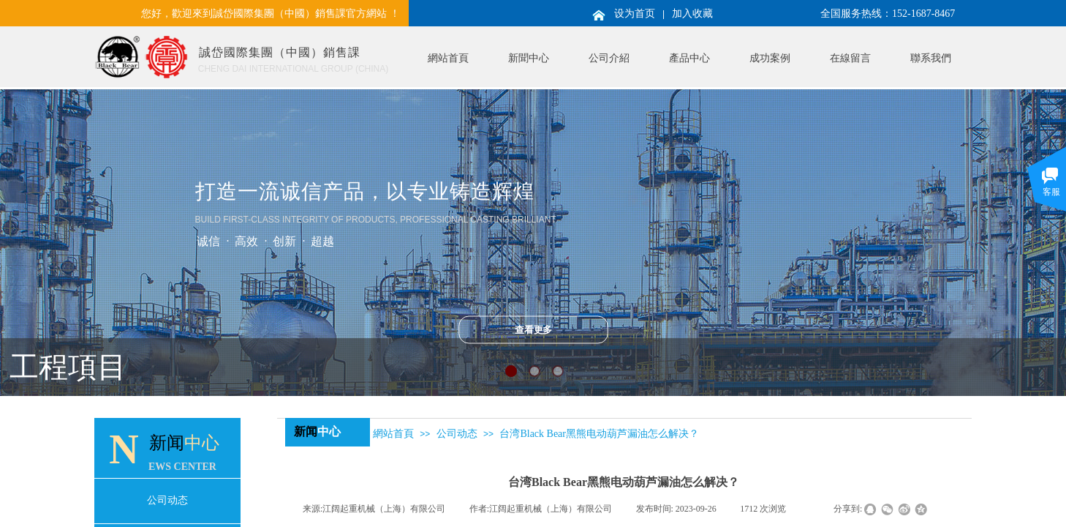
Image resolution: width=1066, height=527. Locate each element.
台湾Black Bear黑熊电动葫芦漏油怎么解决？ (599, 433)
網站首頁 (448, 58)
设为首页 (634, 13)
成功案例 (769, 58)
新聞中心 (528, 58)
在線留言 (850, 58)
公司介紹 (609, 58)
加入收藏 (692, 13)
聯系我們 (930, 58)
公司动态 (456, 433)
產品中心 (689, 58)
